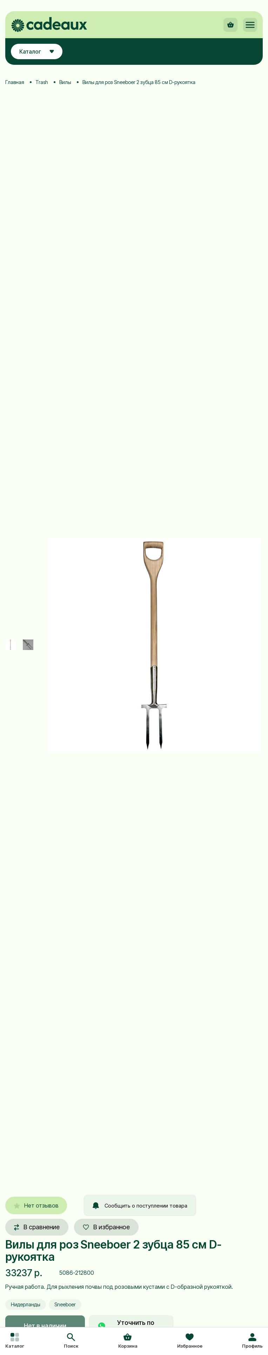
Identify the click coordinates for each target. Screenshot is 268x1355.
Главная (14, 82)
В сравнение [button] (37, 1227)
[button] (71, 1341)
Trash (41, 82)
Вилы (65, 82)
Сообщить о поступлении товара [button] (140, 1205)
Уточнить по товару (126, 1326)
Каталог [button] (36, 51)
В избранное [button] (106, 1227)
